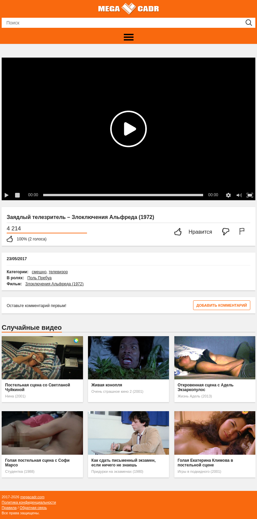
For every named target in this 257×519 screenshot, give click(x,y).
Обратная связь (33, 508)
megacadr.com (32, 497)
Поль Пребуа (39, 278)
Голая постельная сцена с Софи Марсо (37, 462)
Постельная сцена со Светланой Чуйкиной (37, 387)
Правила (9, 508)
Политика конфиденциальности (29, 502)
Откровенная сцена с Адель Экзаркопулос (206, 387)
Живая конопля (106, 385)
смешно (39, 272)
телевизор (58, 272)
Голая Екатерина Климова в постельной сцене (205, 462)
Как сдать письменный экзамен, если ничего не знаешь (123, 462)
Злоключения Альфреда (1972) (54, 284)
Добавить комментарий (221, 305)
